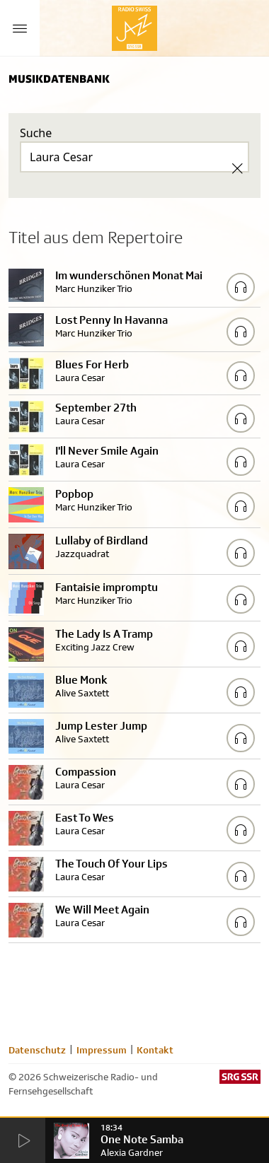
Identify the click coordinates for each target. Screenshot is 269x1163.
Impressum (101, 1050)
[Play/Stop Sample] (240, 287)
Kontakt (155, 1050)
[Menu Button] (20, 28)
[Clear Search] (237, 168)
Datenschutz (37, 1050)
